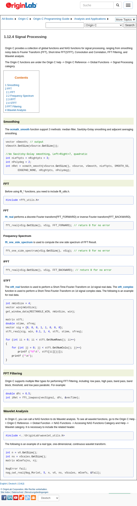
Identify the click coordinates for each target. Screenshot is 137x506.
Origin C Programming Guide (51, 18)
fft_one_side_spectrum (19, 242)
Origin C (23, 18)
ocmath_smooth (20, 129)
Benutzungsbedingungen (36, 492)
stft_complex (125, 287)
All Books (7, 18)
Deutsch (12, 484)
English (3, 484)
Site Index (5, 492)
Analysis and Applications (90, 18)
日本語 (21, 484)
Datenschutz (18, 492)
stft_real (15, 287)
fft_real (9, 216)
